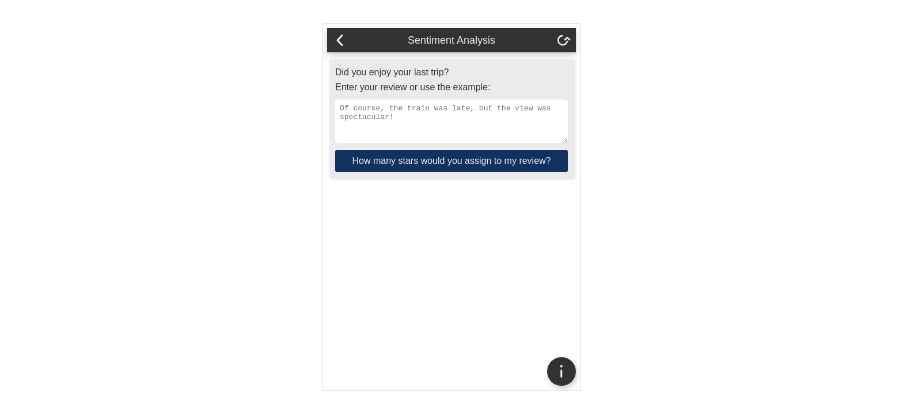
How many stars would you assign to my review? (451, 167)
